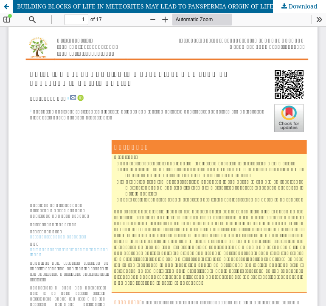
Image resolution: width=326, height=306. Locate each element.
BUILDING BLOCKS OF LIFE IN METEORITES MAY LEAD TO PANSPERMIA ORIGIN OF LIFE (145, 6)
